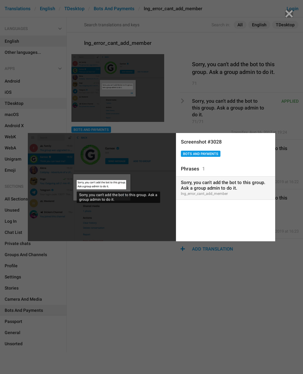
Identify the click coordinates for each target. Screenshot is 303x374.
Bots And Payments (200, 154)
